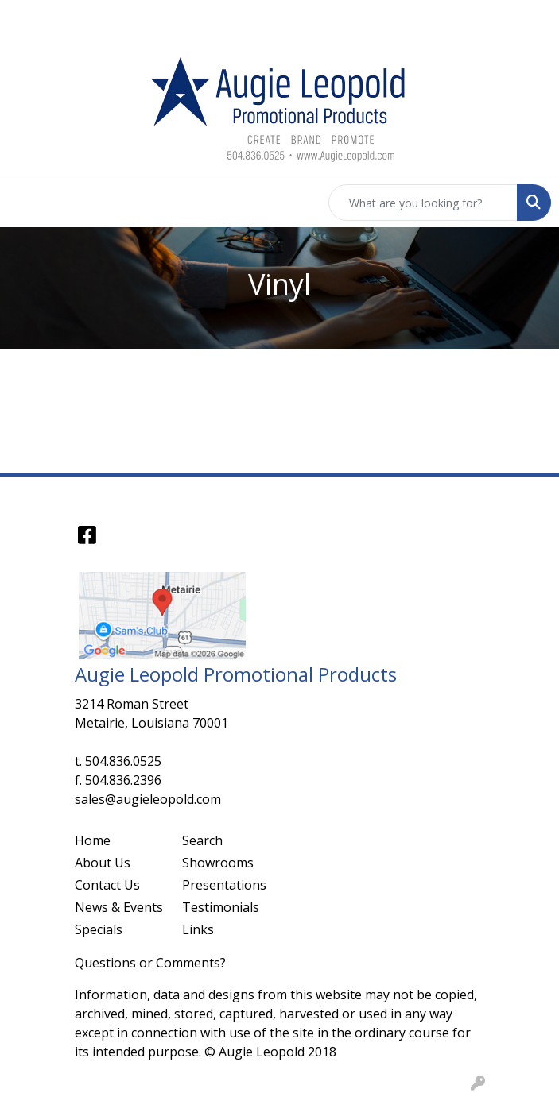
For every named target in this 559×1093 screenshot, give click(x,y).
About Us (102, 862)
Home (93, 840)
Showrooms (218, 862)
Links (198, 929)
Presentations (224, 885)
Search (202, 840)
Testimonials (220, 907)
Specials (98, 929)
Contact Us (107, 885)
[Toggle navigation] (24, 202)
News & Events (119, 907)
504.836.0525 (123, 761)
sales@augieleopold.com (148, 799)
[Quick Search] (423, 202)
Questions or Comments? (150, 962)
